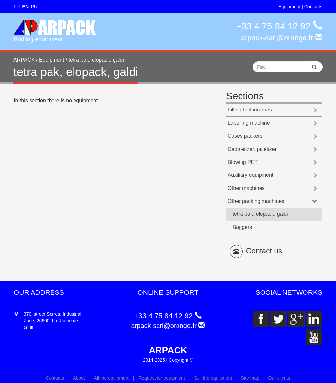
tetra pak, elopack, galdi (260, 214)
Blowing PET (243, 162)
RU (34, 6)
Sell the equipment (213, 378)
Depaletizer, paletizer (252, 149)
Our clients (279, 378)
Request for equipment (161, 378)
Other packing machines (256, 201)
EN (25, 6)
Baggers (242, 227)
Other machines (246, 188)
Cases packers (245, 136)
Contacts (313, 6)
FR (17, 6)
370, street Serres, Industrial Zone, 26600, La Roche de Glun (52, 321)
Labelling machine (249, 123)
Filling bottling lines (250, 109)
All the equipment (111, 378)
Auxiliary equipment (251, 175)
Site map (250, 378)
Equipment (289, 6)
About (79, 378)
